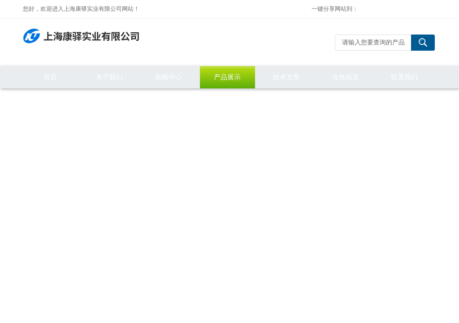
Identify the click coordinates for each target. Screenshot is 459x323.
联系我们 (404, 77)
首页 (50, 77)
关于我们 (109, 77)
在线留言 (345, 77)
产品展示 (227, 77)
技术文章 (286, 77)
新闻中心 (168, 77)
